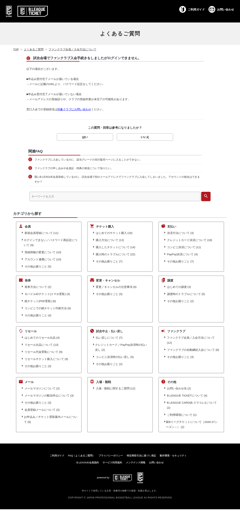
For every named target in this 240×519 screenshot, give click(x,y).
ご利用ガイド (57, 455)
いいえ (145, 137)
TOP (16, 49)
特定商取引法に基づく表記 (141, 455)
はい (85, 137)
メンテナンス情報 (135, 462)
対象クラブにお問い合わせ (74, 109)
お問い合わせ (156, 462)
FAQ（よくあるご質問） (81, 455)
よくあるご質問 (120, 34)
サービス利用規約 (112, 462)
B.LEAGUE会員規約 (87, 462)
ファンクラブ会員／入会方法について (72, 49)
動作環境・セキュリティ (173, 455)
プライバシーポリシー (111, 455)
